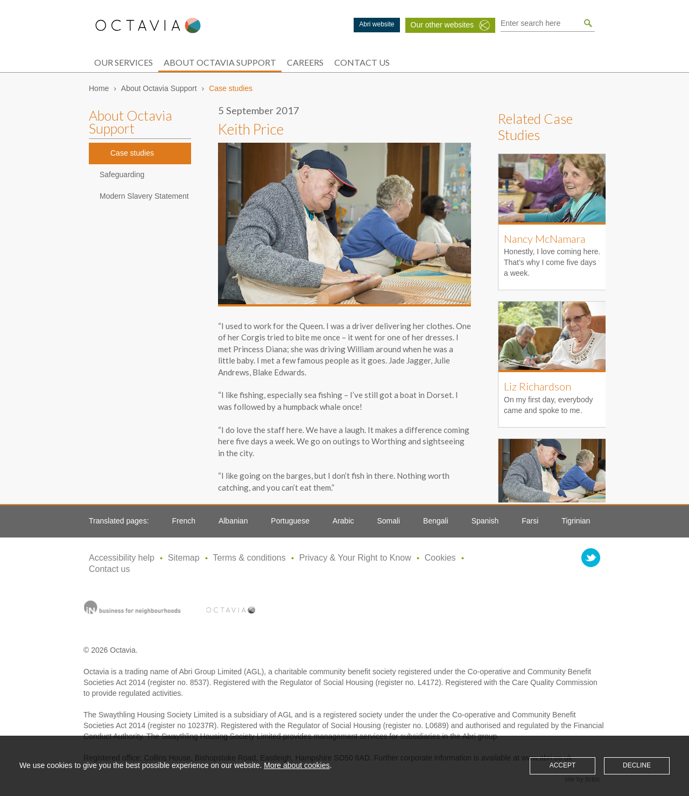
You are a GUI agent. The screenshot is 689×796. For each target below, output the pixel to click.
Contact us (109, 569)
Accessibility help (121, 557)
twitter (590, 557)
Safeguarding (122, 174)
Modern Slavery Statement (144, 196)
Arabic (343, 520)
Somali (388, 520)
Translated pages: (119, 520)
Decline (637, 765)
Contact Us (362, 62)
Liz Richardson (537, 386)
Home (99, 88)
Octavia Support (148, 25)
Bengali (435, 520)
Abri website (376, 24)
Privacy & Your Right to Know (355, 557)
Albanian (233, 520)
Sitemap (184, 557)
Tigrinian (575, 520)
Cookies (440, 557)
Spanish (485, 520)
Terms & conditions (249, 557)
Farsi (530, 520)
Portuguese (290, 520)
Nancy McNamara (544, 238)
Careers (305, 62)
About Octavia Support (220, 62)
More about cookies (296, 765)
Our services (123, 62)
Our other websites (442, 24)
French (183, 520)
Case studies (132, 153)
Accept (563, 765)
